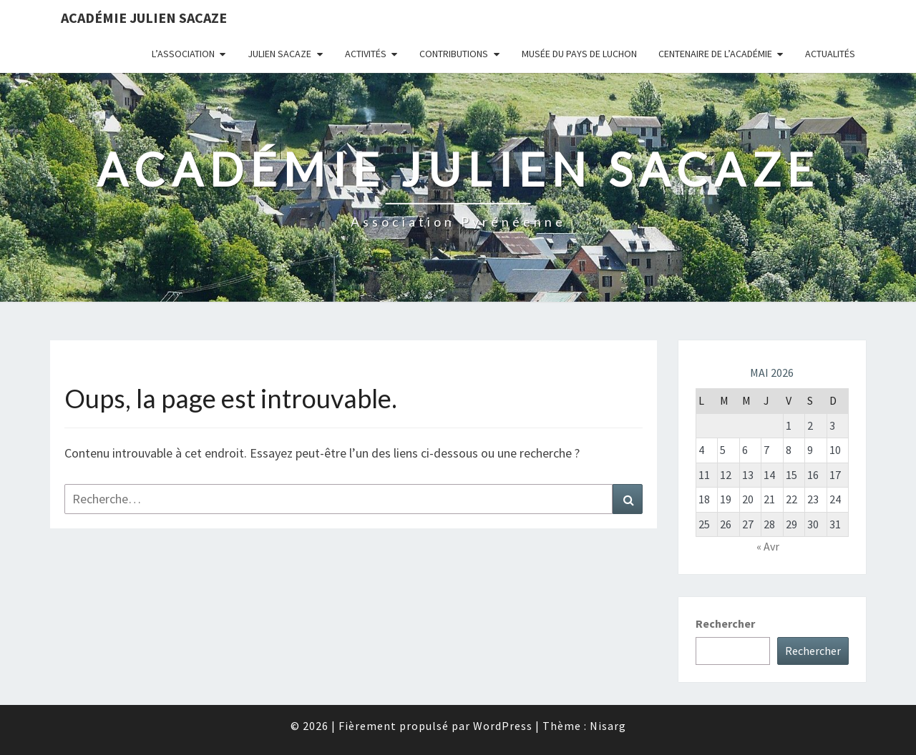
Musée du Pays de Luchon (579, 53)
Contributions (453, 53)
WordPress (502, 726)
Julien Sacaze (279, 53)
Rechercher (725, 623)
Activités (365, 53)
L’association (183, 53)
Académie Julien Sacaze (144, 17)
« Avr (767, 546)
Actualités (830, 53)
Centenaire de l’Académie (715, 53)
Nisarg (608, 726)
